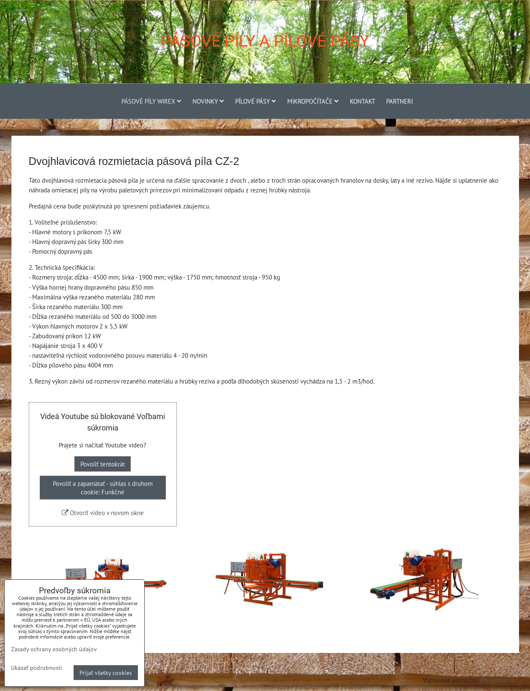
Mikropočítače (313, 101)
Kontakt (362, 101)
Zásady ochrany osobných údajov (54, 649)
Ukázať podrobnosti (36, 667)
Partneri (399, 101)
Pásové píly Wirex (151, 101)
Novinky (208, 101)
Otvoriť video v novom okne (103, 512)
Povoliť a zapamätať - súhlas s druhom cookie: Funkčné (103, 487)
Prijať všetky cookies (106, 673)
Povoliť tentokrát (102, 464)
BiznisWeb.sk (497, 680)
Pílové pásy (255, 101)
